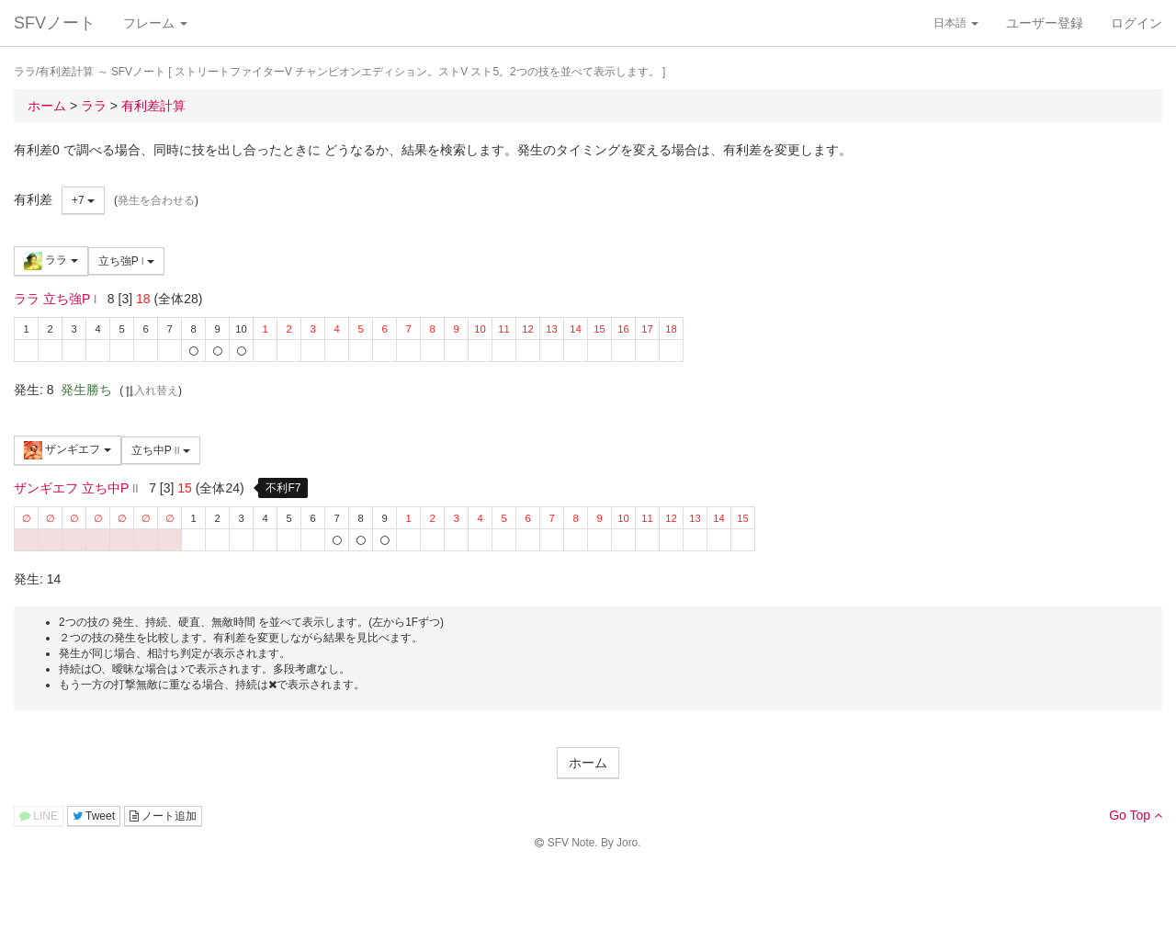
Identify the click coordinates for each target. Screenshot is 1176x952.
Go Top (1135, 815)
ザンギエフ (67, 450)
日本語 (955, 23)
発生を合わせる (156, 200)
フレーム (155, 23)
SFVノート (55, 23)
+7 (83, 200)
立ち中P (160, 450)
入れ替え (150, 390)
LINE (38, 816)
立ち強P (126, 261)
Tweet (94, 816)
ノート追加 (163, 816)
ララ (51, 261)
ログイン (1136, 23)
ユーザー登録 (1044, 23)
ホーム (588, 762)
